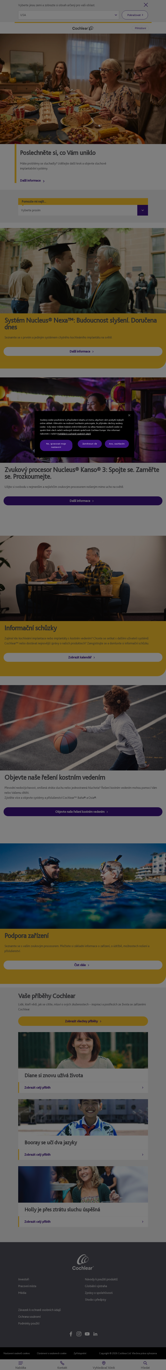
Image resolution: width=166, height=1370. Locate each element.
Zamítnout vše (89, 443)
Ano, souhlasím (117, 443)
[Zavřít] (129, 415)
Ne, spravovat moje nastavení (56, 445)
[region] (84, 434)
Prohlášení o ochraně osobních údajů (74, 433)
